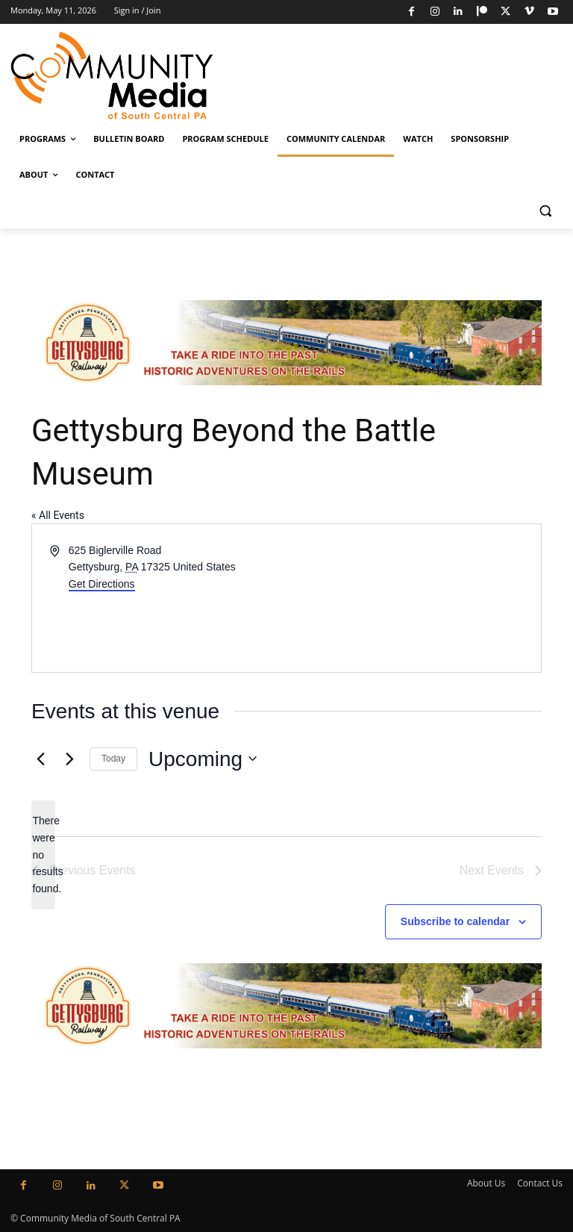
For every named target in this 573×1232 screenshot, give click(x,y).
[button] (545, 210)
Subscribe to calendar (455, 921)
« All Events (57, 515)
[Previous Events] (40, 759)
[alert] (43, 854)
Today (113, 758)
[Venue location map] (412, 598)
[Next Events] (69, 759)
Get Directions (102, 584)
